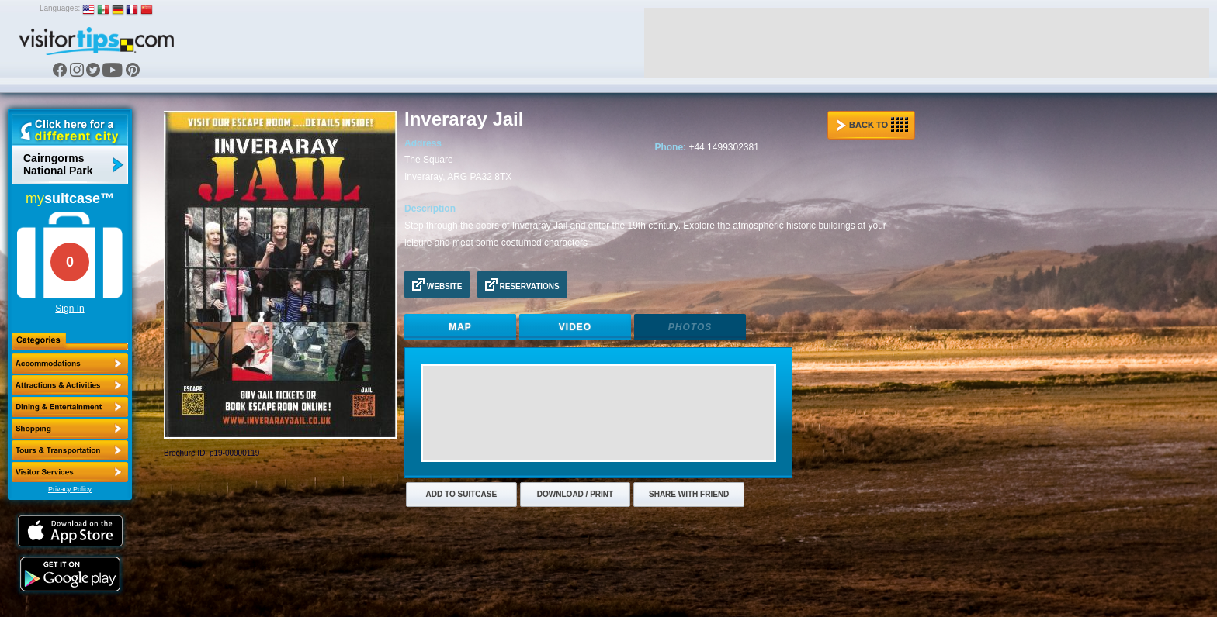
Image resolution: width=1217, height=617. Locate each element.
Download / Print (575, 494)
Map (460, 327)
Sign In (69, 308)
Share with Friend (689, 494)
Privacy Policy (70, 489)
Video (575, 327)
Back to (872, 125)
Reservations (522, 284)
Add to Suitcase (462, 494)
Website (437, 284)
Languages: (60, 8)
